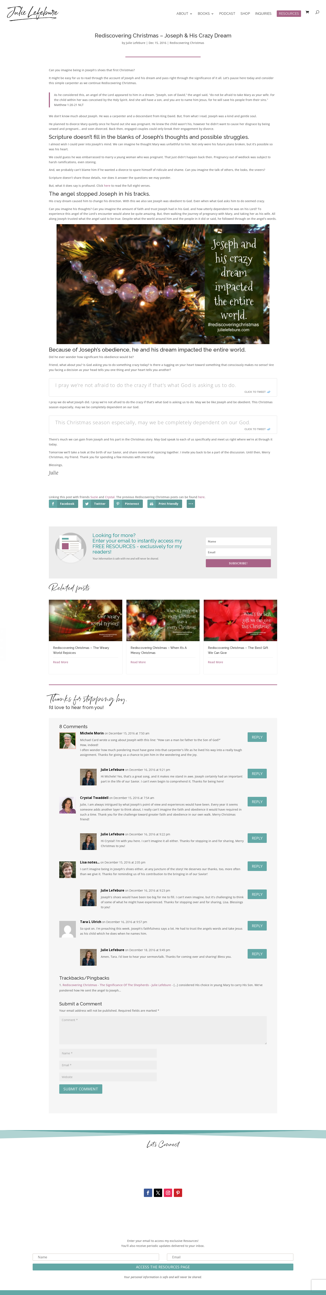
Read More (60, 662)
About (182, 14)
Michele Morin (92, 733)
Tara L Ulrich (90, 921)
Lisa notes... (90, 862)
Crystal (110, 497)
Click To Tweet (255, 392)
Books (204, 14)
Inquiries (263, 14)
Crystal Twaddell (94, 797)
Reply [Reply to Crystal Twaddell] (257, 801)
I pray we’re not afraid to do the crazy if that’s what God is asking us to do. (145, 385)
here (107, 186)
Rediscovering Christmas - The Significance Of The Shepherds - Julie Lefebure (117, 985)
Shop (245, 14)
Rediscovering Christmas (187, 43)
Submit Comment (80, 1088)
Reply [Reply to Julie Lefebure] (257, 773)
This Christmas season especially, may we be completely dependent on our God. (153, 422)
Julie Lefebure (135, 43)
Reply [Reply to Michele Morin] (257, 737)
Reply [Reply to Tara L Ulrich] (257, 925)
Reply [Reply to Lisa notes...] (257, 866)
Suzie (94, 497)
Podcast (227, 14)
